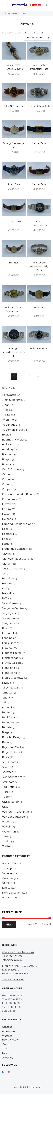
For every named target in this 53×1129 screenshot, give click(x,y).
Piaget (6, 732)
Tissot (6, 791)
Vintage (7, 897)
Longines (8, 638)
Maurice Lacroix (12, 652)
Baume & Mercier (13, 439)
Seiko (5, 767)
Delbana (7, 519)
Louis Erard (9, 643)
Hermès (7, 583)
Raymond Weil (11, 747)
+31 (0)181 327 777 (12, 956)
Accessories (9, 863)
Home (7, 13)
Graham (7, 563)
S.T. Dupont (9, 762)
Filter (9, 924)
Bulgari (6, 459)
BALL (5, 434)
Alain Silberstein (12, 399)
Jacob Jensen (10, 603)
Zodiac (6, 846)
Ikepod (6, 593)
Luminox (7, 648)
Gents (6, 882)
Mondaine (8, 667)
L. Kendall (8, 633)
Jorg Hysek (9, 613)
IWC (4, 598)
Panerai (7, 707)
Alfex (5, 409)
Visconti (7, 821)
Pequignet (9, 722)
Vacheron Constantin (15, 811)
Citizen (6, 504)
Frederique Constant (15, 548)
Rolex (5, 757)
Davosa (7, 514)
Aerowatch (9, 394)
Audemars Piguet (13, 429)
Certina (6, 479)
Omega (7, 692)
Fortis (5, 543)
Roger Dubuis (11, 752)
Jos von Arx (9, 618)
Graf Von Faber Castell (16, 558)
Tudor (6, 796)
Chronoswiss (10, 499)
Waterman (9, 831)
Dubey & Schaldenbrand (17, 524)
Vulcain (7, 826)
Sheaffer (7, 772)
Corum (6, 509)
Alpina (6, 414)
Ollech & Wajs (11, 687)
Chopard (7, 489)
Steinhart (8, 782)
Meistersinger (11, 658)
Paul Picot (8, 717)
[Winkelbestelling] (37, 38)
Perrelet (7, 727)
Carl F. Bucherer (12, 469)
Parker (6, 712)
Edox (5, 538)
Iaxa (4, 588)
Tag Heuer (8, 786)
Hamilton (8, 578)
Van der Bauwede (13, 816)
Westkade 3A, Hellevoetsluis (18, 952)
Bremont (7, 454)
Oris (4, 702)
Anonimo (8, 419)
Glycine (7, 553)
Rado (5, 742)
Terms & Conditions (13, 979)
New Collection (11, 892)
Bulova (6, 464)
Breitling (7, 449)
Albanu (6, 404)
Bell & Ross (9, 444)
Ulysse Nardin (11, 801)
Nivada (6, 682)
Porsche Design (12, 737)
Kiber (5, 628)
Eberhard (8, 533)
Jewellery (8, 873)
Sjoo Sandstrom (12, 777)
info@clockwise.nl (12, 960)
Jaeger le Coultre (13, 608)
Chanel (6, 484)
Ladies (6, 887)
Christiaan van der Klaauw (19, 494)
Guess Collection (12, 568)
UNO (5, 806)
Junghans (8, 623)
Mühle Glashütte (12, 677)
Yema (5, 836)
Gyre (5, 573)
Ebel (5, 528)
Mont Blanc (9, 672)
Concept (7, 868)
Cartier (6, 474)
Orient (6, 697)
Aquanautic (9, 424)
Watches (14, 13)
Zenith (6, 841)
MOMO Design (11, 662)
